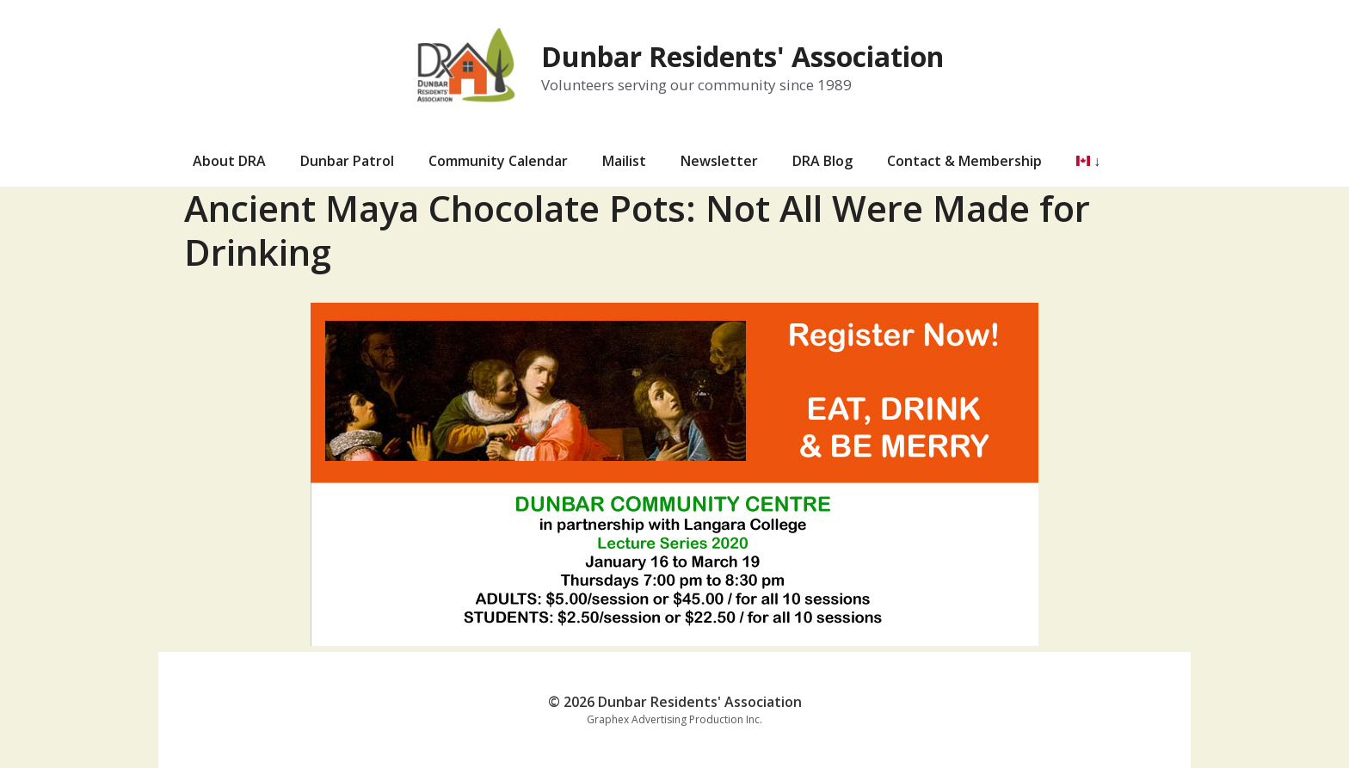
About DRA (229, 160)
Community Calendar (498, 160)
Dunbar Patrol (347, 160)
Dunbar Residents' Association (742, 56)
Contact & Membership (964, 160)
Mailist (624, 160)
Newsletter (719, 160)
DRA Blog (822, 160)
